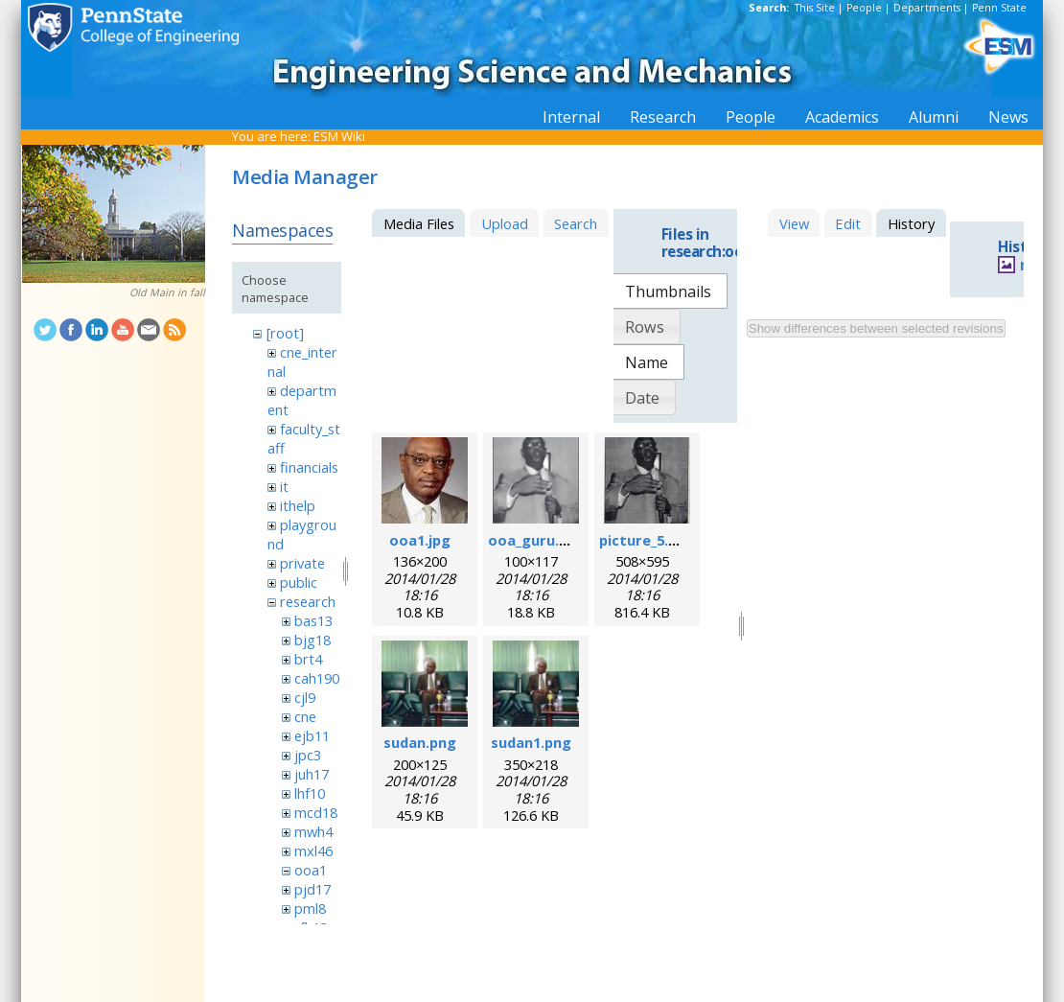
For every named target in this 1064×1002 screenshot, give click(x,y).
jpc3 (307, 754)
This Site (815, 7)
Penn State (999, 7)
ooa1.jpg (420, 539)
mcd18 (315, 812)
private (302, 562)
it (284, 486)
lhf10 (309, 793)
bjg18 (312, 639)
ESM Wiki (339, 136)
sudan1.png (531, 742)
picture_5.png (647, 539)
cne (305, 716)
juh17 (311, 773)
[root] (285, 332)
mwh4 (313, 831)
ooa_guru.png (537, 539)
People (864, 7)
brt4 (308, 658)
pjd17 (312, 888)
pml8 (310, 908)
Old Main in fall (167, 292)
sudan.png (419, 742)
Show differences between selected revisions (876, 328)
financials (309, 467)
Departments (926, 7)
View (794, 223)
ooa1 (310, 869)
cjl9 (304, 697)
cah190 (316, 677)
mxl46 (313, 850)
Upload (504, 223)
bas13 (313, 620)
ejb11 (312, 735)
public (298, 582)
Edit (848, 223)
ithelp (297, 505)
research (307, 601)
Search (575, 223)
